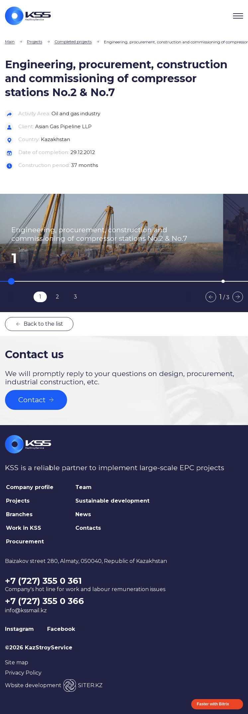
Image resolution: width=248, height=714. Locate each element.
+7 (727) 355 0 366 (44, 601)
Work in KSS (23, 528)
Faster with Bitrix (213, 704)
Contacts (88, 528)
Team (83, 487)
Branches (19, 514)
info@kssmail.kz (26, 610)
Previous (211, 297)
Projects (34, 41)
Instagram (19, 629)
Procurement (25, 541)
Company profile (29, 487)
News (83, 514)
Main (10, 41)
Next (237, 297)
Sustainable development (112, 501)
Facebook (61, 629)
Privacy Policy (23, 673)
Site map (16, 662)
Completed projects (73, 41)
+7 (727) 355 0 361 (43, 581)
